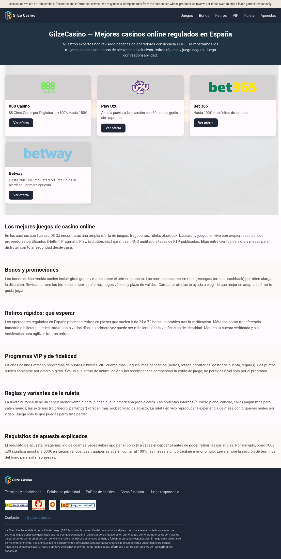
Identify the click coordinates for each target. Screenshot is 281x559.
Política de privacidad (63, 492)
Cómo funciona (132, 492)
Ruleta (249, 15)
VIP (235, 15)
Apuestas (268, 15)
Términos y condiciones (23, 492)
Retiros (221, 15)
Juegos (187, 15)
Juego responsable (164, 492)
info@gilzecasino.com (38, 518)
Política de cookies (100, 492)
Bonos (204, 15)
